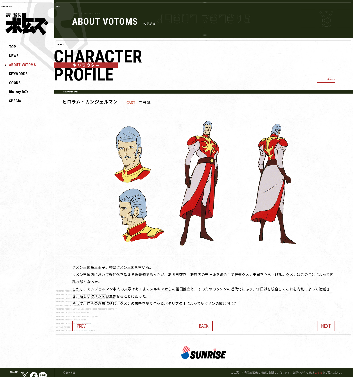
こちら (318, 372)
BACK (204, 324)
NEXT (326, 324)
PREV (81, 324)
